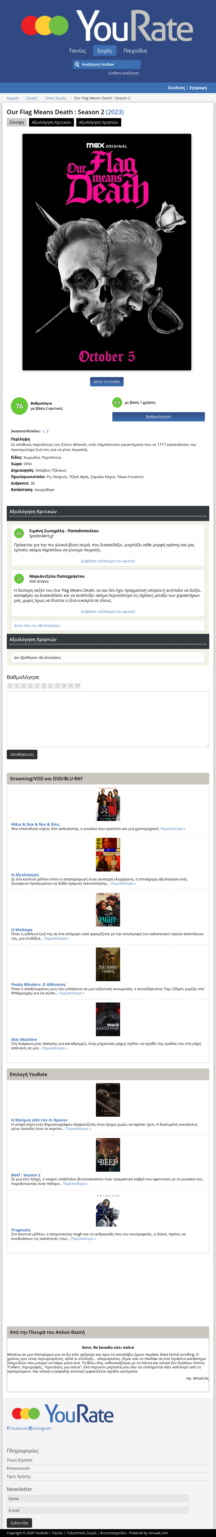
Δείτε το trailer (107, 381)
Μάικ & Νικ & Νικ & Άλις (35, 824)
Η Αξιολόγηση (25, 875)
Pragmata (20, 1230)
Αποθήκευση (22, 754)
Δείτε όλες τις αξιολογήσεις (37, 625)
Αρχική (13, 97)
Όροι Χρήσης (19, 1476)
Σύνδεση (176, 88)
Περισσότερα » (173, 828)
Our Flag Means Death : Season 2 (65, 111)
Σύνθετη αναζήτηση (123, 73)
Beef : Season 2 (25, 1175)
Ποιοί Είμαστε (20, 1460)
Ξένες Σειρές (55, 97)
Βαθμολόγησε (158, 416)
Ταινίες (77, 50)
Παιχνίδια (135, 50)
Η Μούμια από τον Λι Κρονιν (39, 1120)
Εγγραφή (198, 88)
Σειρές (104, 50)
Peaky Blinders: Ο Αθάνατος (38, 984)
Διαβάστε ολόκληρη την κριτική (108, 560)
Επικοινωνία (18, 1468)
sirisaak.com (158, 1533)
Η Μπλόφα (21, 930)
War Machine (24, 1039)
